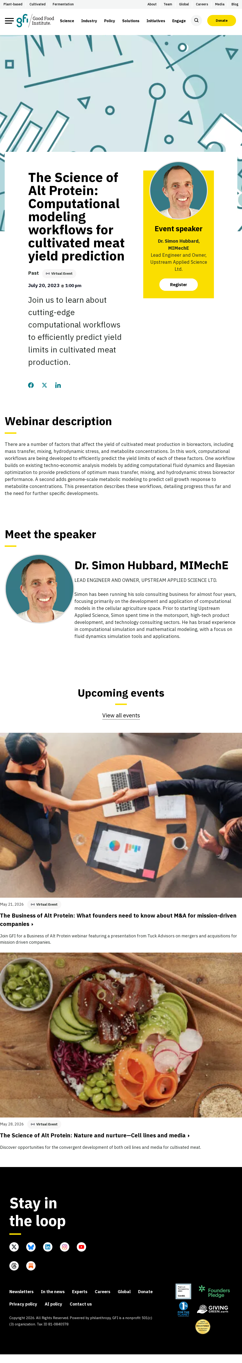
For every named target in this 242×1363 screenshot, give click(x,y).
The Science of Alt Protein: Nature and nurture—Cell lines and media (95, 1135)
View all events (121, 715)
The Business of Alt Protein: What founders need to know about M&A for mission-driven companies (118, 920)
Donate (221, 20)
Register (178, 284)
